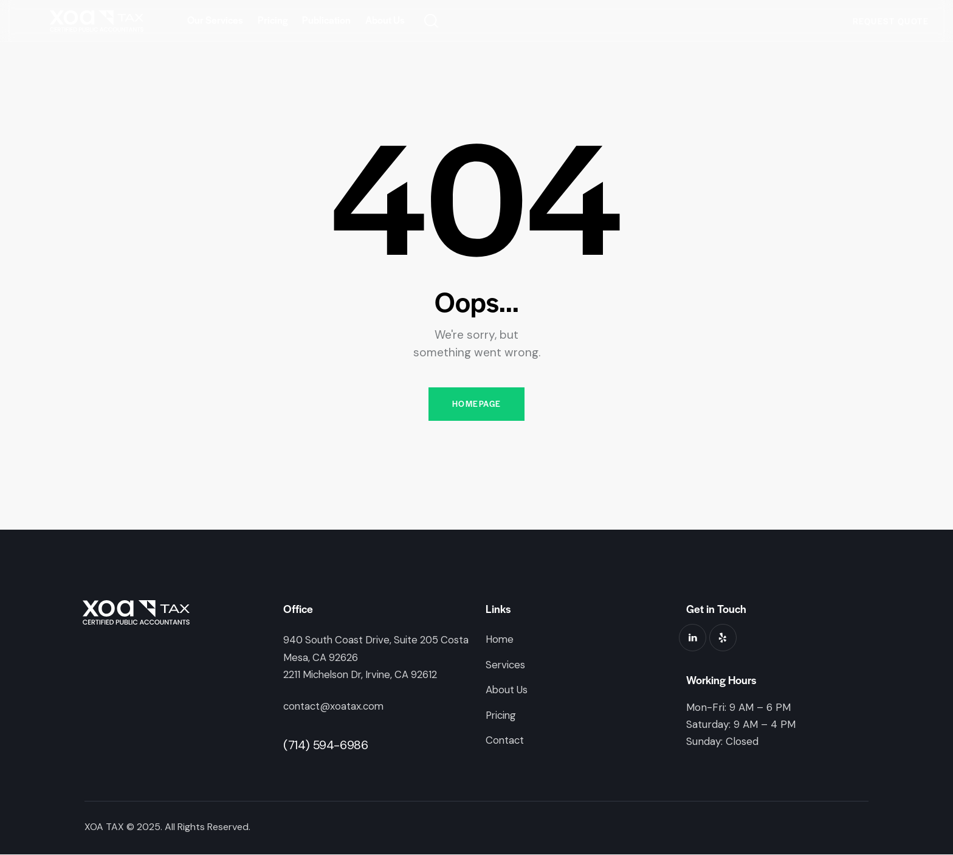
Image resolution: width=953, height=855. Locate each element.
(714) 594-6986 (325, 745)
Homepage (476, 404)
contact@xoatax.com (335, 706)
